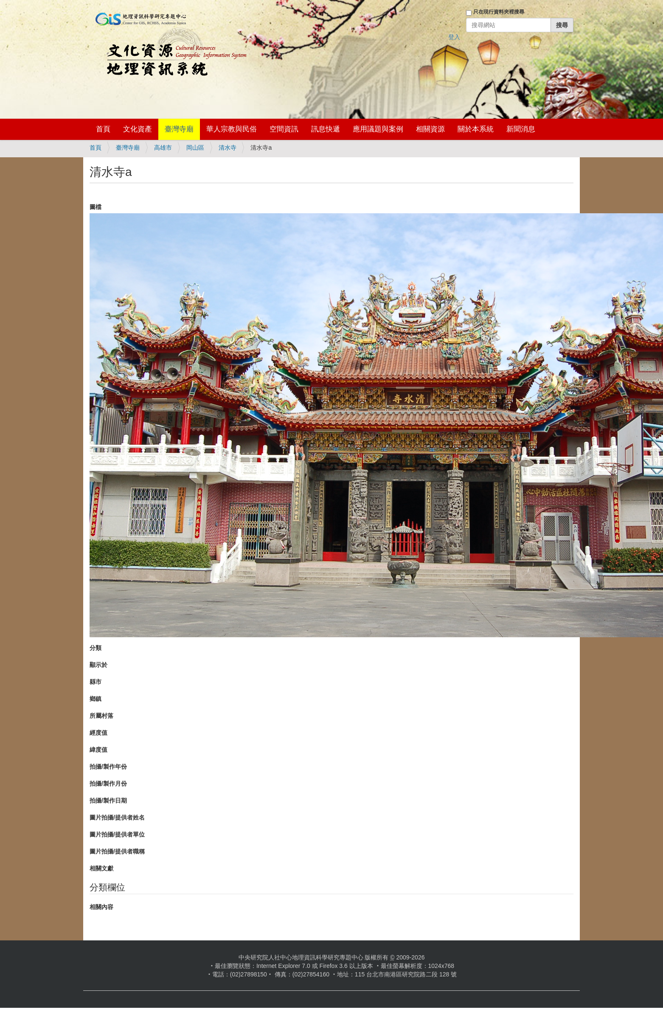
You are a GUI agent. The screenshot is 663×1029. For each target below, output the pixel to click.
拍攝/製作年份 (108, 766)
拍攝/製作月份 (108, 783)
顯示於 (98, 664)
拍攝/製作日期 (108, 800)
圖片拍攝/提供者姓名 (117, 817)
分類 (95, 647)
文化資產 (137, 129)
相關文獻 (101, 868)
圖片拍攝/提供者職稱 (117, 851)
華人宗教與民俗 (231, 129)
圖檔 (95, 207)
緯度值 (98, 749)
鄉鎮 (95, 698)
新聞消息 (520, 129)
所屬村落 (101, 715)
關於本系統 (476, 129)
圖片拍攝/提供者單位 (117, 834)
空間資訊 (284, 129)
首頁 (103, 129)
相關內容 (101, 907)
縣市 (95, 681)
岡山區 (195, 147)
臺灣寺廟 (179, 129)
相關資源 (430, 129)
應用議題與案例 (378, 129)
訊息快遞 (325, 129)
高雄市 (163, 147)
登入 (454, 36)
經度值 (98, 732)
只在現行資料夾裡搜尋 (498, 12)
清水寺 (227, 147)
